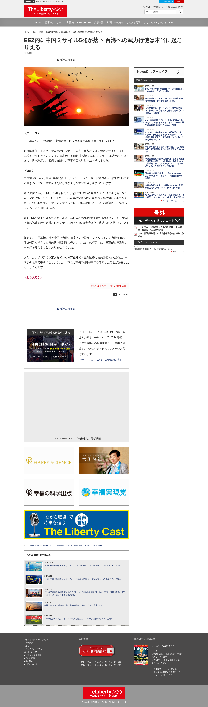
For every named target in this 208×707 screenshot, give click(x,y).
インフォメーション (146, 242)
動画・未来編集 (115, 22)
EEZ (100, 545)
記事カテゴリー (53, 22)
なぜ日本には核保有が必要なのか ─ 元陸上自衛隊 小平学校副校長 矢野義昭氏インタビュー (83, 579)
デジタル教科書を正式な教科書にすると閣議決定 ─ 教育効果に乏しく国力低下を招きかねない (164, 149)
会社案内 (29, 661)
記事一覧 (98, 22)
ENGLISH (40, 1)
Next (125, 294)
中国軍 (94, 545)
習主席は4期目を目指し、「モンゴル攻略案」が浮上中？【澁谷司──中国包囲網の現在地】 (163, 175)
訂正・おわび (31, 652)
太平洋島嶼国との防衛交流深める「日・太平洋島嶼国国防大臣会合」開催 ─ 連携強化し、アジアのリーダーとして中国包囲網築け (85, 593)
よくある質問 (133, 22)
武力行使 (86, 545)
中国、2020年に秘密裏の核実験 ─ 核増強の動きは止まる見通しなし (73, 605)
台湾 (37, 545)
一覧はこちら (177, 251)
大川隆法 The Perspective (78, 22)
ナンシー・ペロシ (47, 545)
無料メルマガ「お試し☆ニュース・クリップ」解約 (100, 665)
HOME (38, 22)
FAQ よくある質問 (33, 655)
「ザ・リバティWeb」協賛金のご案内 (100, 359)
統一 (32, 545)
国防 (41, 32)
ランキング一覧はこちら (172, 201)
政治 (34, 32)
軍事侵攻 (60, 545)
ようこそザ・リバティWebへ (158, 22)
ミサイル (69, 545)
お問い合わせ (31, 664)
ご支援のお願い (166, 1)
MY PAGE (146, 7)
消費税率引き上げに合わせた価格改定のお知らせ (153, 249)
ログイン (179, 1)
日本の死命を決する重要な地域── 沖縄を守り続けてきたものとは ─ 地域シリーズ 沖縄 (82, 565)
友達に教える (66, 59)
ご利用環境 (30, 658)
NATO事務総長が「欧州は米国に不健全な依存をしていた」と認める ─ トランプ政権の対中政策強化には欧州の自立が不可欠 (164, 122)
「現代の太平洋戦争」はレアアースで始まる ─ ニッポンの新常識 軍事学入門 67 (78, 619)
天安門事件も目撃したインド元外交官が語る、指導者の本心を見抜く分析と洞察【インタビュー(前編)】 (164, 110)
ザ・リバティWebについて (172, 7)
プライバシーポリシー (35, 649)
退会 (27, 646)
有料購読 (156, 7)
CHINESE (50, 1)
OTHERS (60, 1)
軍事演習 (78, 545)
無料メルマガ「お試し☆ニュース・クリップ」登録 (100, 662)
